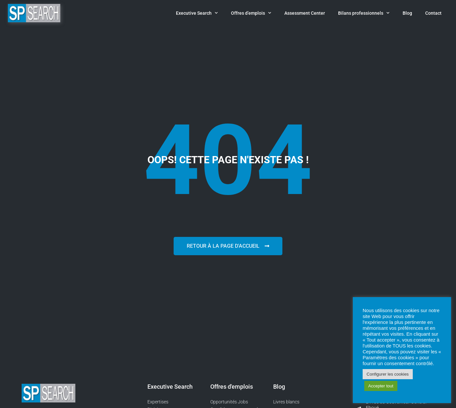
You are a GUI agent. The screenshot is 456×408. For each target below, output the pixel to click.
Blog (407, 13)
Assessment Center (304, 13)
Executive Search (197, 13)
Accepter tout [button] (380, 385)
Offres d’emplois (251, 13)
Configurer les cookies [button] (388, 374)
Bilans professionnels (364, 13)
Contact (433, 13)
